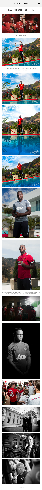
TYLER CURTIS (21, 3)
